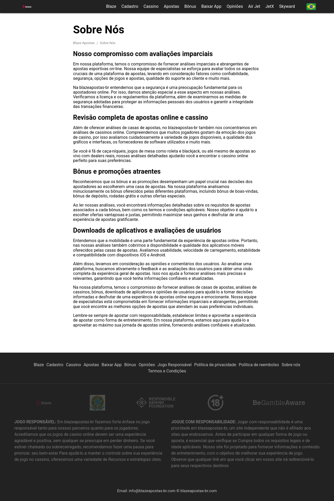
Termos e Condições (167, 371)
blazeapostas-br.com (198, 490)
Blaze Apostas (84, 43)
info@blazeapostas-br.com (152, 490)
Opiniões (234, 6)
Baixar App (211, 6)
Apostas (171, 6)
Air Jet (254, 6)
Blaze (111, 6)
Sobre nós (291, 364)
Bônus (190, 6)
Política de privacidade (215, 364)
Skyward (287, 6)
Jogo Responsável (175, 364)
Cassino (151, 6)
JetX (269, 6)
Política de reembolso (259, 364)
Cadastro (129, 6)
